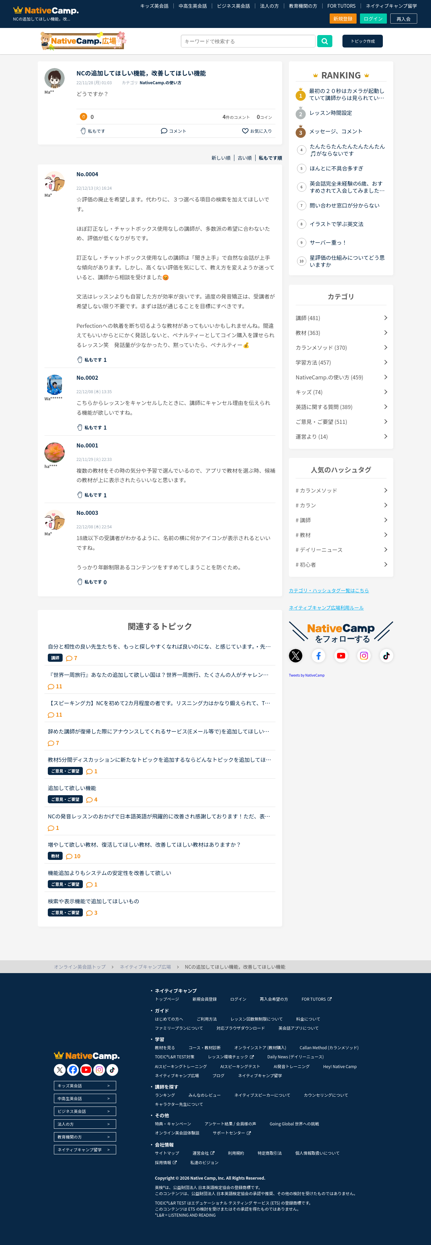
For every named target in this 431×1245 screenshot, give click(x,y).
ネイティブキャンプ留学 (391, 5)
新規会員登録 (205, 999)
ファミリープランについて (179, 1028)
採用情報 (166, 1162)
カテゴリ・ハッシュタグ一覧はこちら (329, 590)
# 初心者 (306, 564)
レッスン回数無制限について (256, 1019)
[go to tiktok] (112, 1070)
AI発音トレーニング (292, 1066)
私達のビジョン (204, 1162)
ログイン (373, 18)
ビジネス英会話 (233, 5)
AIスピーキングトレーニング (181, 1066)
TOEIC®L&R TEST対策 (174, 1056)
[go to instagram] (99, 1070)
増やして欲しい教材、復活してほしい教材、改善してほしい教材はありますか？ (144, 844)
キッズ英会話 (154, 5)
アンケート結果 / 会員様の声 (230, 1123)
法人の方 (269, 5)
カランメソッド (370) (321, 347)
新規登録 (343, 18)
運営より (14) (312, 436)
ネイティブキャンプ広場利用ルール (326, 607)
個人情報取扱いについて (317, 1153)
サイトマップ (167, 1153)
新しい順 (221, 158)
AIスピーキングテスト (240, 1066)
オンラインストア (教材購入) (260, 1047)
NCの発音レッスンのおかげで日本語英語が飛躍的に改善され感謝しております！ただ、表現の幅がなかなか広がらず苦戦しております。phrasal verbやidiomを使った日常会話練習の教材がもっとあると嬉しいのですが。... (159, 816)
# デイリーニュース (319, 550)
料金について (308, 1019)
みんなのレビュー (205, 1095)
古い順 (245, 158)
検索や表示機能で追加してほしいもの (93, 901)
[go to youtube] (86, 1070)
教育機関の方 (303, 5)
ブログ (218, 1075)
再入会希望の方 (274, 999)
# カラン (306, 505)
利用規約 (236, 1153)
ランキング (165, 1095)
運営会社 (203, 1153)
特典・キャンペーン (173, 1123)
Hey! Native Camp (340, 1066)
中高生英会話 (192, 5)
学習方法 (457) (313, 362)
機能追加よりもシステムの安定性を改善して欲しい (109, 873)
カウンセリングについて (326, 1095)
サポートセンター (232, 1132)
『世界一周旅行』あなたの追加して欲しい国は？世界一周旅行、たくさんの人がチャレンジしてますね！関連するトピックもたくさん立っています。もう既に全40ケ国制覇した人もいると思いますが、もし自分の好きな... (158, 675)
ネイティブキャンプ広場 (177, 1075)
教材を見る (165, 1047)
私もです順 (270, 158)
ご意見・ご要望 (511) (321, 421)
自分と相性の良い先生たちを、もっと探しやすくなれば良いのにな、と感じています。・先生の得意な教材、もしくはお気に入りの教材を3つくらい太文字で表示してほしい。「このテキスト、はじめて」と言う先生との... (159, 646)
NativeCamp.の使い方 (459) (329, 377)
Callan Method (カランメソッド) (329, 1047)
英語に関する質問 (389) (324, 407)
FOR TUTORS (341, 5)
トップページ (167, 999)
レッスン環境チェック (231, 1056)
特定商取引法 (270, 1153)
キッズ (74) (309, 392)
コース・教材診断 (205, 1047)
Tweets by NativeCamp (307, 675)
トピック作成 (363, 41)
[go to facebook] (73, 1070)
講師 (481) (308, 318)
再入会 (404, 18)
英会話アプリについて (298, 1028)
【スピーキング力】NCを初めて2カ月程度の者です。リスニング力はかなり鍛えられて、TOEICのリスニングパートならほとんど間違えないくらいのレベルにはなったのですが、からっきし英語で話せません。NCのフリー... (160, 703)
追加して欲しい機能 (72, 788)
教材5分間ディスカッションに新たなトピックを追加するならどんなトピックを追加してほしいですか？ (159, 759)
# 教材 (303, 535)
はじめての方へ (169, 1019)
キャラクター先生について (179, 1104)
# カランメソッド (316, 490)
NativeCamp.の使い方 (160, 82)
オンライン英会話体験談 (177, 1132)
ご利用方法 (207, 1019)
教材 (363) (308, 333)
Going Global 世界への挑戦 (294, 1123)
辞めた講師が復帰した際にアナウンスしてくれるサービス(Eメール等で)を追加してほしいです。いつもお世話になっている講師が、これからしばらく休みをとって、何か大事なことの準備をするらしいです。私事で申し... (158, 731)
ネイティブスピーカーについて (262, 1095)
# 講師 (303, 520)
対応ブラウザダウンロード (241, 1028)
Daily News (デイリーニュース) (295, 1056)
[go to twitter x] (60, 1070)
